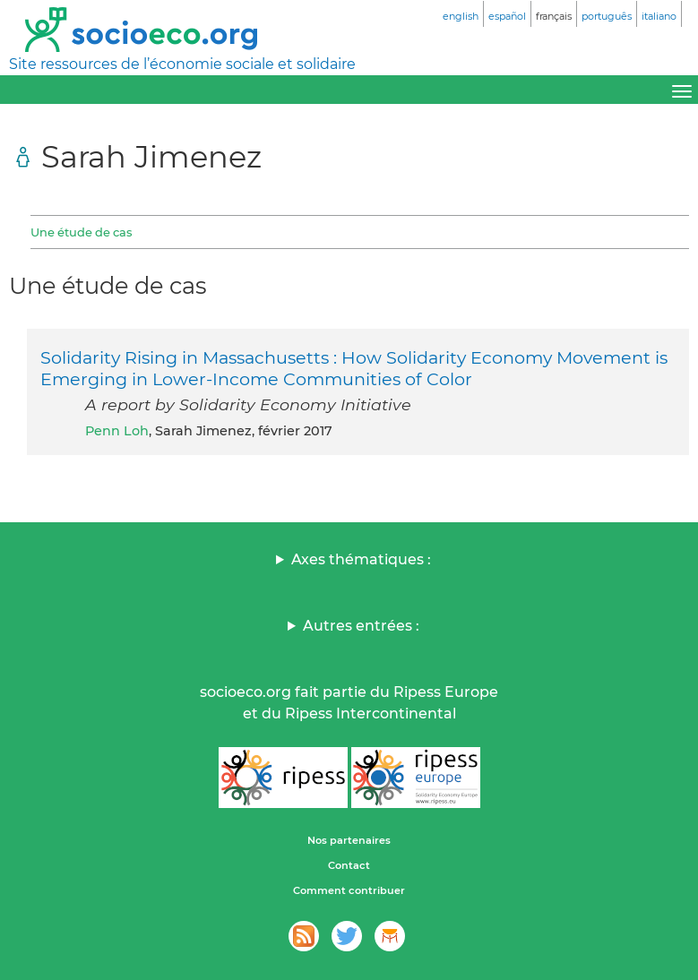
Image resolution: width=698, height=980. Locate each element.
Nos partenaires (349, 840)
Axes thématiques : (361, 559)
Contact (349, 865)
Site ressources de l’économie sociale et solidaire (182, 64)
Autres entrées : (361, 625)
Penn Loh (117, 431)
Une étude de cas (81, 232)
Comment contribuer (349, 890)
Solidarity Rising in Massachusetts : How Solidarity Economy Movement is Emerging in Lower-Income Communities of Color (354, 368)
